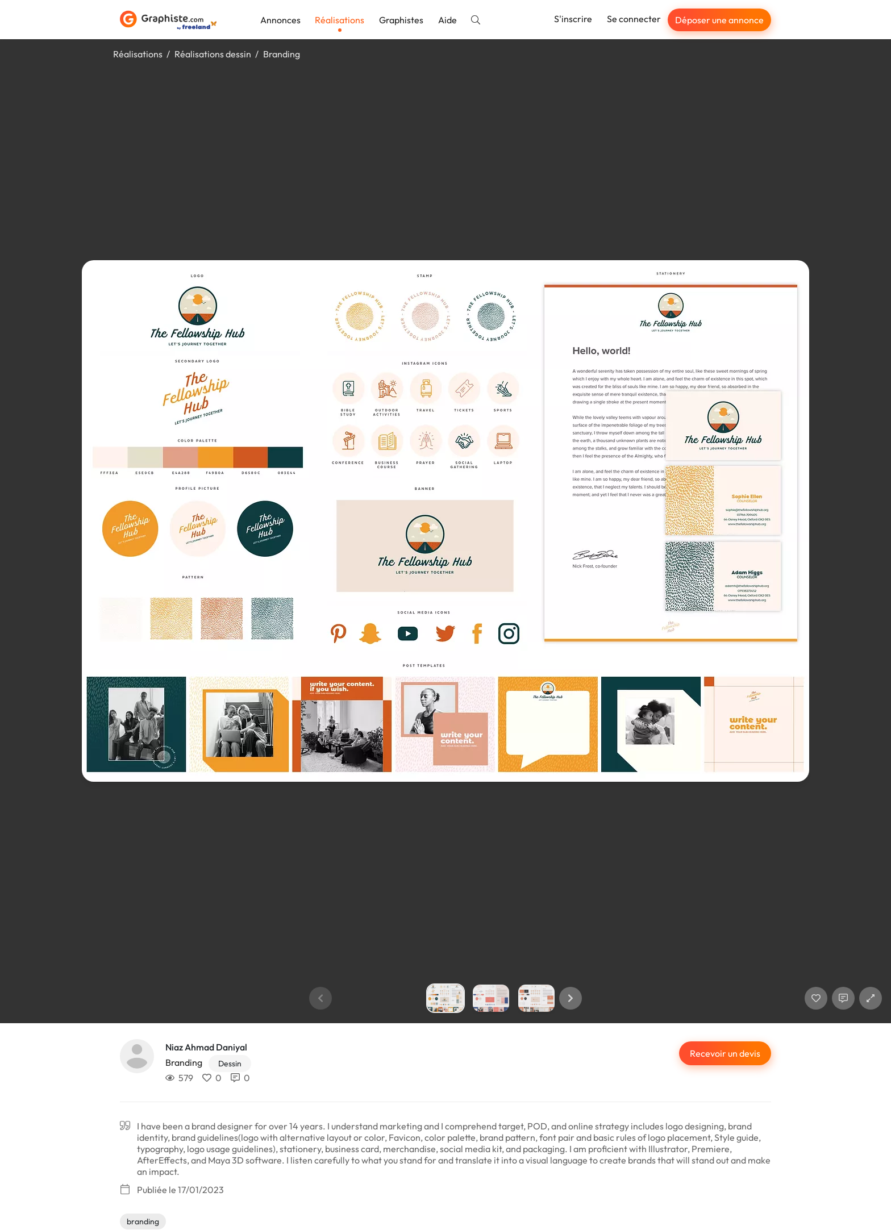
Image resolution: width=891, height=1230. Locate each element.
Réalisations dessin (212, 54)
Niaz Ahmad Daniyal (206, 1047)
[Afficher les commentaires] (843, 998)
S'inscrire (573, 18)
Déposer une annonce (719, 20)
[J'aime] (816, 998)
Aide (447, 20)
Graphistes (401, 20)
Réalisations (339, 20)
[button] (570, 998)
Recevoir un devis (725, 1053)
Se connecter (634, 18)
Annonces (280, 20)
